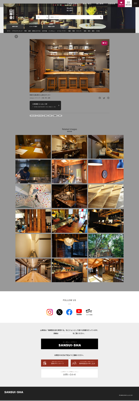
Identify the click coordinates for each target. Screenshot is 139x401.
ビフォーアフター (61, 31)
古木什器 (44, 31)
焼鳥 (29, 31)
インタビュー (52, 31)
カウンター (79, 31)
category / (32, 98)
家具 (89, 31)
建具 (93, 31)
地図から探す (51, 27)
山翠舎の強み (72, 4)
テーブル (40, 116)
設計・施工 (87, 4)
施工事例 (99, 4)
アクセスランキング (17, 31)
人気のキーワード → (55, 20)
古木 (50, 116)
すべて (8, 31)
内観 (69, 31)
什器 (46, 116)
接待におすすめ (36, 31)
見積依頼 (111, 4)
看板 (85, 31)
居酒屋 (55, 116)
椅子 (60, 116)
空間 (49, 98)
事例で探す (15, 27)
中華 (25, 31)
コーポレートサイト (65, 334)
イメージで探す (33, 27)
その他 (98, 31)
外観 (73, 31)
